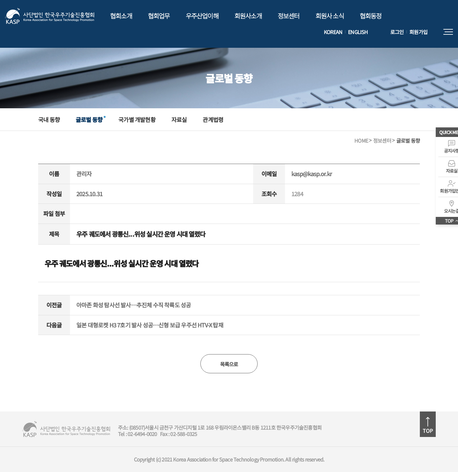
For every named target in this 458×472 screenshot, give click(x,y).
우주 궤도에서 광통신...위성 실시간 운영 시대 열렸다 (121, 263)
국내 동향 (49, 119)
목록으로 (229, 364)
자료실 (179, 119)
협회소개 (121, 15)
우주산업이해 (202, 15)
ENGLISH (358, 32)
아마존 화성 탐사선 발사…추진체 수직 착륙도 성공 (133, 305)
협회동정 (371, 15)
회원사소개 (248, 15)
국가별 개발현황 (137, 119)
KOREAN (333, 32)
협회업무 (159, 15)
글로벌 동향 (89, 119)
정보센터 (289, 15)
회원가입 (418, 32)
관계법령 (213, 119)
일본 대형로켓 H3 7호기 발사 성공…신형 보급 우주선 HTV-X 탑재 (149, 325)
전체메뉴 (448, 32)
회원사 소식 (330, 15)
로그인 (397, 32)
